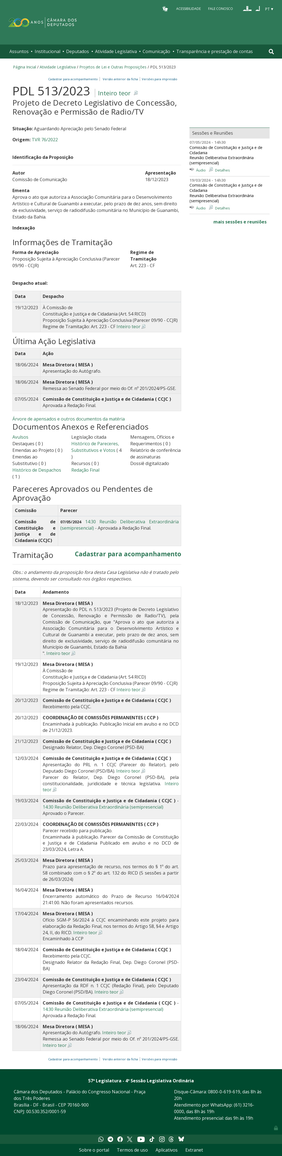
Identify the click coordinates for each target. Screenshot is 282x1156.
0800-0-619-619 (224, 1092)
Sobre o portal (94, 1150)
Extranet (194, 1150)
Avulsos (20, 437)
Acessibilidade (188, 8)
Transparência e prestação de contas (214, 51)
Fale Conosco (220, 8)
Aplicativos (167, 1150)
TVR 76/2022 (45, 140)
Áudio (201, 170)
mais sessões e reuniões (240, 222)
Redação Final (85, 470)
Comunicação (156, 51)
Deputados (77, 51)
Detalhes (222, 170)
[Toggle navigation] (271, 52)
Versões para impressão (158, 79)
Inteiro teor (114, 93)
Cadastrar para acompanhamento (73, 79)
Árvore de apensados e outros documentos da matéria (68, 419)
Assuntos (19, 51)
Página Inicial (24, 67)
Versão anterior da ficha (120, 79)
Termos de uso (132, 1150)
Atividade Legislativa (116, 51)
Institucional (47, 51)
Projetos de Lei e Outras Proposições (113, 67)
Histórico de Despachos (36, 470)
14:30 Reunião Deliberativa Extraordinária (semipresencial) (103, 807)
